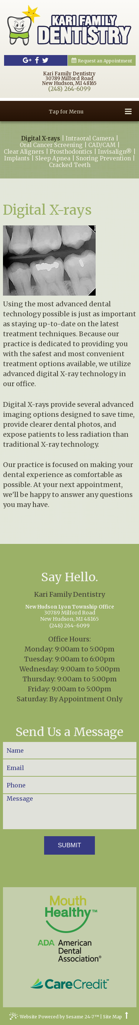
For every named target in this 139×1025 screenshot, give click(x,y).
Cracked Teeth (69, 165)
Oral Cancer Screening (51, 145)
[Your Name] (69, 750)
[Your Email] (69, 767)
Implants (17, 158)
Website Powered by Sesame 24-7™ (54, 1018)
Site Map (112, 1017)
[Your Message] (69, 811)
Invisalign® (115, 152)
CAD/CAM (102, 145)
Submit (69, 845)
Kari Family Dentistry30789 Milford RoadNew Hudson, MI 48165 (69, 78)
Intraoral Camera (90, 138)
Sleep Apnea (52, 158)
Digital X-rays (40, 138)
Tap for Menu (90, 111)
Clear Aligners (24, 152)
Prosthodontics (71, 152)
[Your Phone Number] (69, 785)
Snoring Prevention (103, 158)
